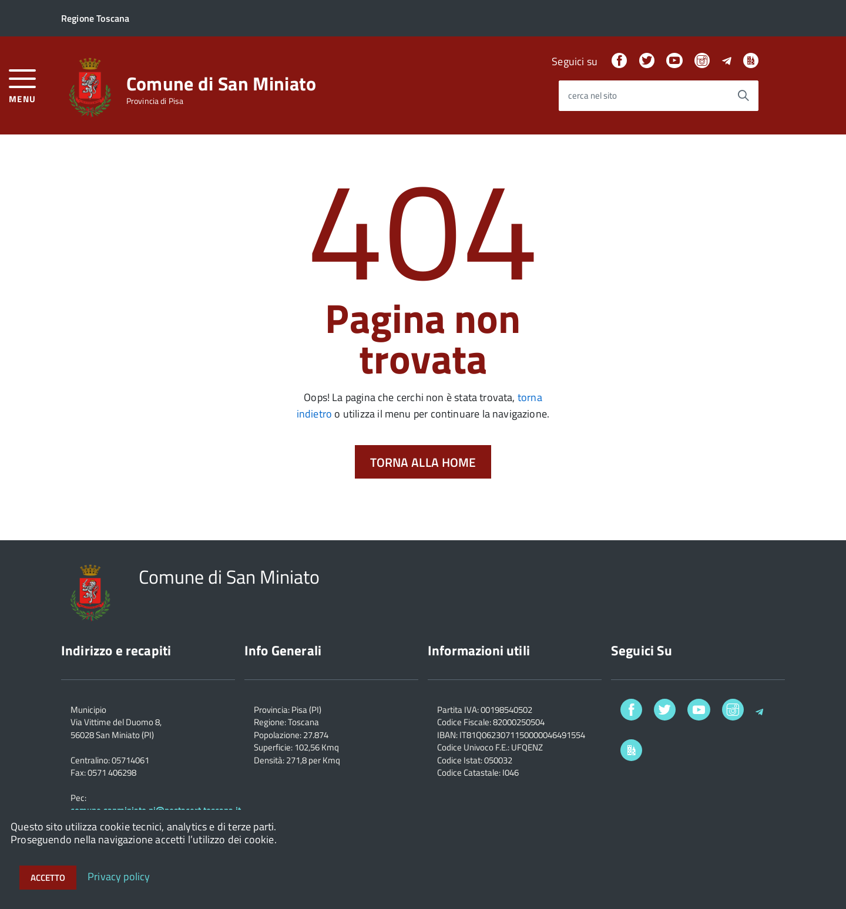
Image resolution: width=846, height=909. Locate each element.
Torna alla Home (423, 462)
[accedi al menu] (22, 84)
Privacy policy (119, 876)
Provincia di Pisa (154, 101)
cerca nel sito (592, 96)
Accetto (48, 877)
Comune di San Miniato (221, 83)
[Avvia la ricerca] (743, 95)
